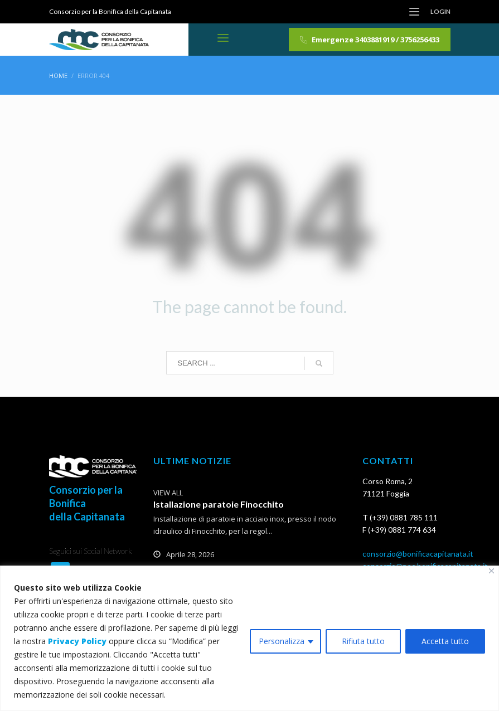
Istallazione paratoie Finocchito (218, 504)
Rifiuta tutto (363, 641)
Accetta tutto (445, 641)
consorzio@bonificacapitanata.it (417, 553)
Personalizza (281, 641)
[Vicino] (491, 570)
